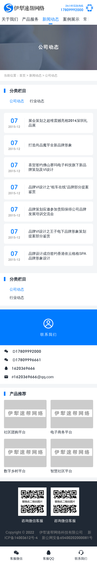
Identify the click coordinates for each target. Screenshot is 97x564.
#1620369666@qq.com (33, 377)
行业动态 (37, 101)
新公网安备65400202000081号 (67, 537)
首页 (22, 75)
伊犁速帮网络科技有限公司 (61, 532)
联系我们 (81, 555)
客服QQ (48, 555)
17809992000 (72, 8)
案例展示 (71, 18)
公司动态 (51, 75)
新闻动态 (50, 18)
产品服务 (30, 18)
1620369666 (23, 368)
